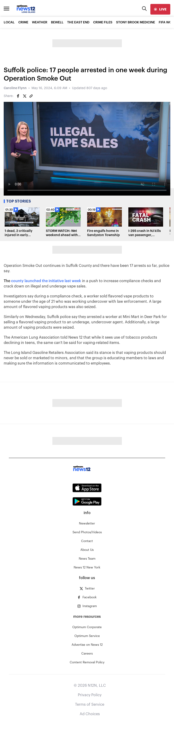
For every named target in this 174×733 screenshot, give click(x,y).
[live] (160, 9)
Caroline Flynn (15, 88)
